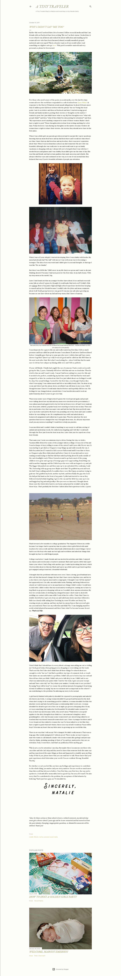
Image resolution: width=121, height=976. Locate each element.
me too (41, 837)
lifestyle (36, 837)
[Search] (90, 6)
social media (54, 837)
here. (54, 45)
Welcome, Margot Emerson (48, 951)
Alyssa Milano (82, 103)
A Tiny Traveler (52, 6)
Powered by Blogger (60, 969)
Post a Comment (39, 955)
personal (46, 837)
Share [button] (31, 834)
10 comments (38, 901)
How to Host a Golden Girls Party (53, 896)
